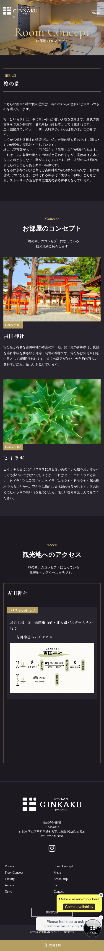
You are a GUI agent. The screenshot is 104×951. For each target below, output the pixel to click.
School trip (61, 879)
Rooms (9, 866)
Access (9, 885)
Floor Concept (14, 872)
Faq (56, 885)
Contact (59, 891)
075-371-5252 (55, 836)
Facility (10, 879)
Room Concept (63, 866)
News (8, 891)
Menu (57, 872)
